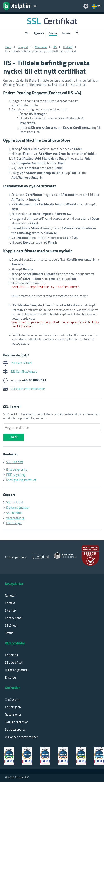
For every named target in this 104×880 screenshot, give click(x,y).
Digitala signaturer (18, 507)
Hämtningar (14, 523)
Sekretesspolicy (15, 729)
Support (53, 33)
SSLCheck (11, 625)
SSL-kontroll (14, 513)
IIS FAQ (68, 47)
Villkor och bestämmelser (21, 737)
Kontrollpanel (13, 618)
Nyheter (10, 595)
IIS (55, 47)
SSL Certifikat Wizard (20, 371)
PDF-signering (15, 474)
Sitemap (10, 610)
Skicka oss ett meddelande (24, 389)
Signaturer (38, 33)
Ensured (10, 677)
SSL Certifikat (14, 462)
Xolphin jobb (13, 707)
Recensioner (13, 714)
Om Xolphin (12, 699)
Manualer (41, 47)
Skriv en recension (16, 722)
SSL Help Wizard (17, 363)
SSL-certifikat (13, 662)
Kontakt (66, 33)
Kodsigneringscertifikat (21, 480)
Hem (8, 47)
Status (9, 633)
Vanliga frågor (15, 518)
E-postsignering (16, 469)
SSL (26, 33)
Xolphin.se (11, 655)
